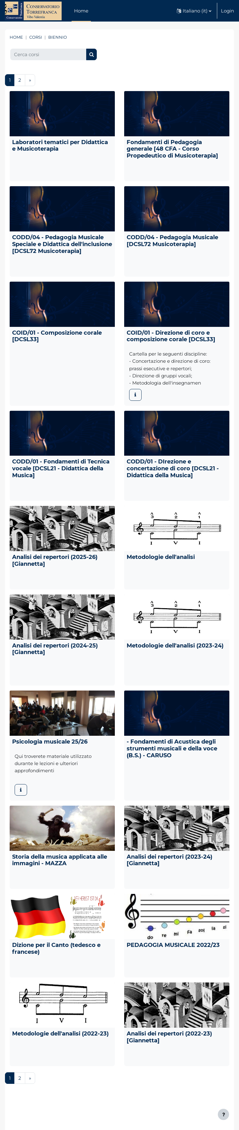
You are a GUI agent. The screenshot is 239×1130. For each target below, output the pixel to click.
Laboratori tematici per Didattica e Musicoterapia (60, 145)
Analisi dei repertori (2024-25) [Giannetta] (55, 649)
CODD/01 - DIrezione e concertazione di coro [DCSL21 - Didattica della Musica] (173, 468)
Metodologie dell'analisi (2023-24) (175, 645)
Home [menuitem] (81, 11)
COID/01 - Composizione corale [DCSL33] (57, 336)
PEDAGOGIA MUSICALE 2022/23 (173, 944)
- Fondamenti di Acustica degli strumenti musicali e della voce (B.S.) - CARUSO (172, 748)
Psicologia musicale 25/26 (49, 741)
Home (16, 37)
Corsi (35, 37)
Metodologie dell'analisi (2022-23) (60, 1033)
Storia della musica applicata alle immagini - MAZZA (59, 860)
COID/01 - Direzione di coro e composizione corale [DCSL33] (171, 336)
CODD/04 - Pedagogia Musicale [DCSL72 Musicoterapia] (172, 241)
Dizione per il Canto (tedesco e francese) (56, 948)
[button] (194, 11)
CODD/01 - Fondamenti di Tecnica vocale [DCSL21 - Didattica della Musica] (61, 468)
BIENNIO (57, 37)
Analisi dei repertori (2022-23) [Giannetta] (169, 1037)
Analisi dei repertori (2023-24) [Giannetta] (169, 860)
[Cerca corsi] (48, 54)
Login (227, 11)
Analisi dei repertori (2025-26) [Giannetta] (54, 560)
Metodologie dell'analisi (161, 556)
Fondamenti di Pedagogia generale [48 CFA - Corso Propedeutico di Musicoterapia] (172, 148)
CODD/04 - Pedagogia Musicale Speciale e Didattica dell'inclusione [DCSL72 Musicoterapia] (62, 244)
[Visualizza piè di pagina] (223, 1114)
